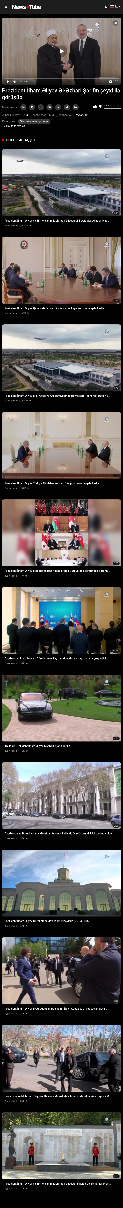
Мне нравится (95, 106)
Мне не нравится (100, 106)
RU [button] (114, 6)
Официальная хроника (34, 121)
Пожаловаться (13, 126)
